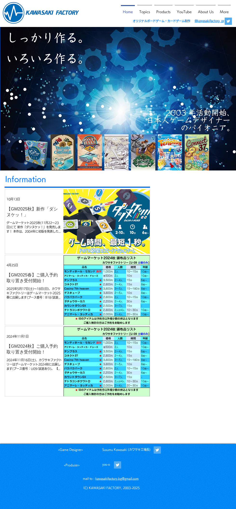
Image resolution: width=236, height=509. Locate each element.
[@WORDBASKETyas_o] (117, 465)
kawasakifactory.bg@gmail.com (117, 478)
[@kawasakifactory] (157, 450)
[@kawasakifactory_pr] (228, 21)
